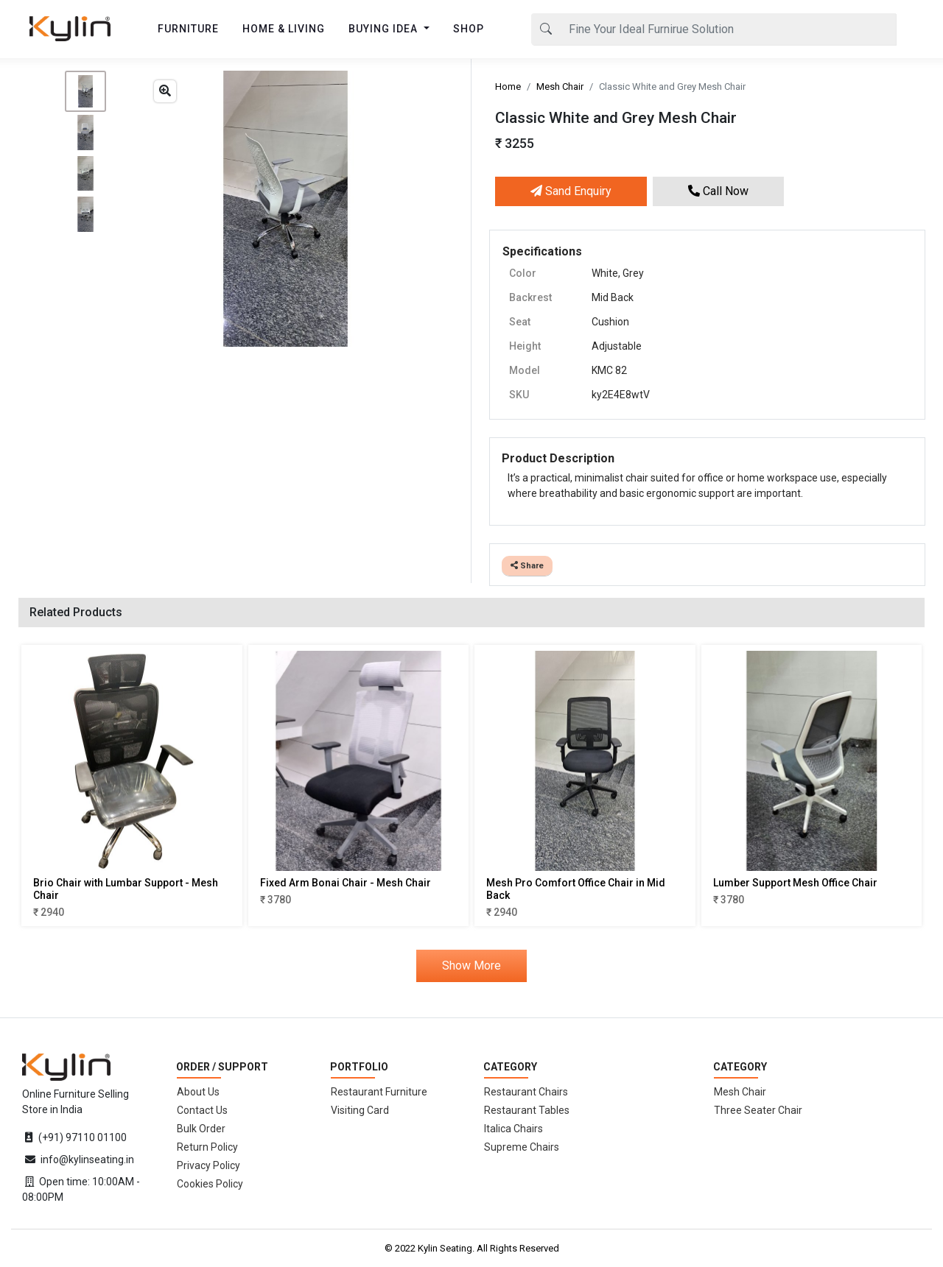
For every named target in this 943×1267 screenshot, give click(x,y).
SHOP (468, 29)
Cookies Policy (210, 1184)
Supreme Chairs (521, 1147)
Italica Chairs (513, 1128)
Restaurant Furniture (379, 1092)
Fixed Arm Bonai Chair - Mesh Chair (345, 883)
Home (508, 86)
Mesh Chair (559, 86)
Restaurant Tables (526, 1110)
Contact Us (202, 1110)
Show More (471, 966)
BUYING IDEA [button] (384, 29)
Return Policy (207, 1147)
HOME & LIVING (283, 29)
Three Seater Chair (758, 1110)
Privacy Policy (208, 1165)
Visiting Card (360, 1110)
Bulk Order (201, 1128)
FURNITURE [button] (188, 29)
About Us (198, 1092)
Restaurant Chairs (526, 1092)
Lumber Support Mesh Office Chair (795, 883)
